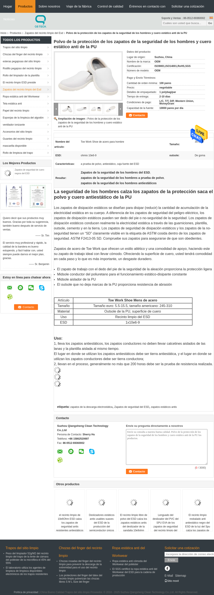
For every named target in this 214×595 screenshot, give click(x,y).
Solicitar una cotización (187, 6)
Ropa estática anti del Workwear (21, 96)
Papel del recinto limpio (16, 110)
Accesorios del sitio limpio (17, 131)
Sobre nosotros (49, 6)
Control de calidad (110, 6)
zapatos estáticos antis (164, 406)
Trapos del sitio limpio (15, 47)
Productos (25, 6)
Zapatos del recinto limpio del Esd (44, 33)
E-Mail (169, 575)
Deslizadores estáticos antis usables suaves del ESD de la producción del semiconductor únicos (101, 523)
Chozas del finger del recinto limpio (23, 54)
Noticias (9, 19)
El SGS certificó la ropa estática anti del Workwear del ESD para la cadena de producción (134, 572)
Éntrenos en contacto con (147, 6)
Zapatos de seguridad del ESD (131, 406)
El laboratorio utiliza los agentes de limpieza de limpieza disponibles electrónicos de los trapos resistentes (27, 571)
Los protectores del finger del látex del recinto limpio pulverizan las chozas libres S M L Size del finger (80, 578)
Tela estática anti (12, 103)
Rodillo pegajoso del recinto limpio (22, 68)
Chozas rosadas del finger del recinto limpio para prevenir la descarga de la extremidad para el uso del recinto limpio (80, 566)
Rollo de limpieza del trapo (18, 152)
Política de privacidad (26, 592)
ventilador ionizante (14, 124)
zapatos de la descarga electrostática (91, 406)
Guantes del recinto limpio (17, 138)
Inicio (3, 33)
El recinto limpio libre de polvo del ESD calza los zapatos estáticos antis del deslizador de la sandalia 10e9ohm (133, 523)
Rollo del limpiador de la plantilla (21, 75)
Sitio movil (172, 580)
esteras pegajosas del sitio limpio (21, 61)
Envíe (171, 560)
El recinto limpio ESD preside (19, 82)
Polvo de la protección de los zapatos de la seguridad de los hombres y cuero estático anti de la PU (90, 122)
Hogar (7, 6)
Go (210, 23)
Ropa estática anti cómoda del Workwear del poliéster (129, 563)
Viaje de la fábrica (78, 6)
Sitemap (180, 575)
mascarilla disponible (14, 145)
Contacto (139, 115)
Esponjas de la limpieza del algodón (23, 117)
